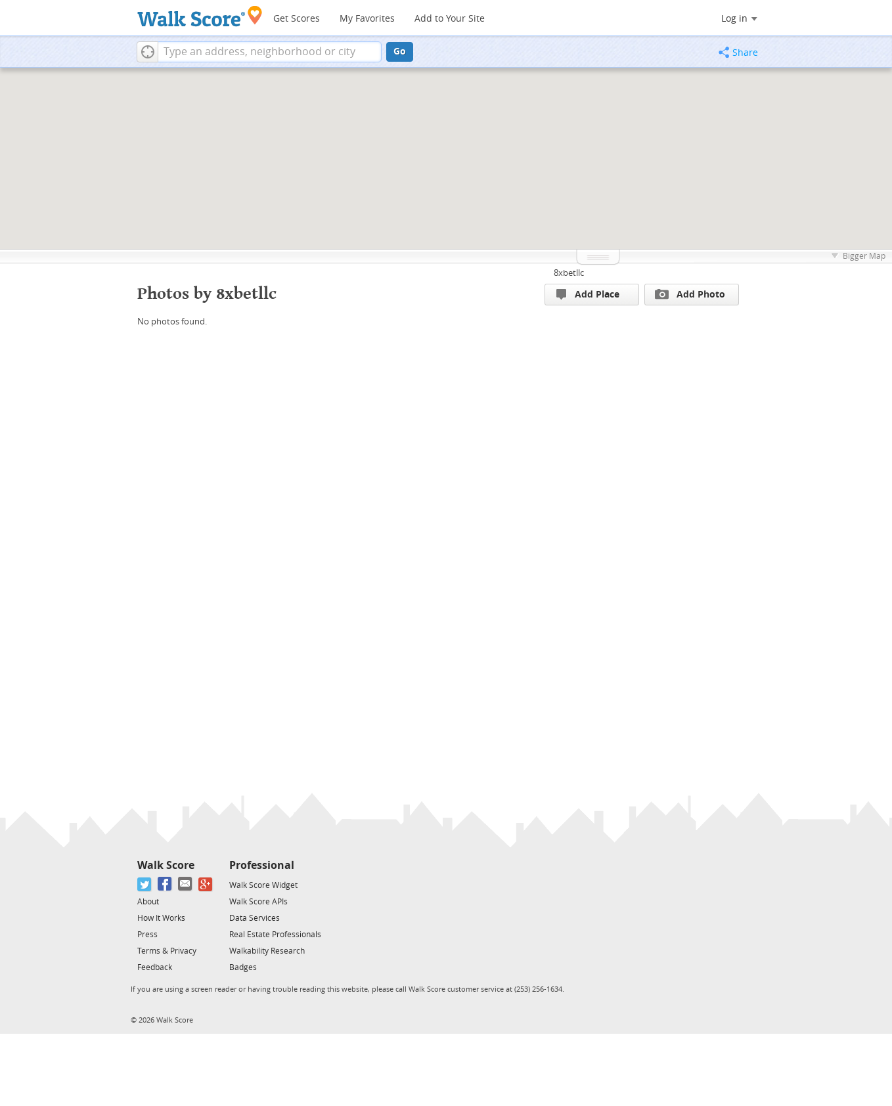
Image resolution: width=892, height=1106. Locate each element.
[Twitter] (144, 884)
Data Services (254, 918)
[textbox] (270, 51)
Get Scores (296, 18)
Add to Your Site (449, 18)
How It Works (161, 918)
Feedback (154, 967)
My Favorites (367, 18)
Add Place (587, 294)
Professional (261, 865)
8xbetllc (569, 273)
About (148, 901)
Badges (243, 967)
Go (399, 51)
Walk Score (165, 865)
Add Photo (690, 294)
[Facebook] (165, 884)
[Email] (185, 884)
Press (147, 934)
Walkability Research (267, 951)
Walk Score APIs (258, 901)
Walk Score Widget (263, 885)
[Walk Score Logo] (200, 16)
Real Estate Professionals (275, 934)
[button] (147, 51)
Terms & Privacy (166, 951)
